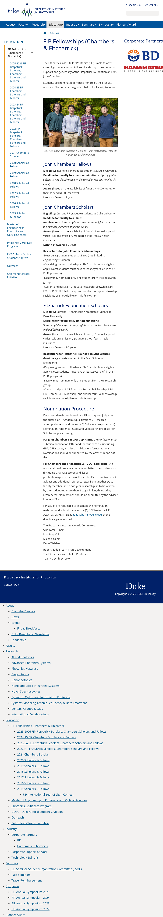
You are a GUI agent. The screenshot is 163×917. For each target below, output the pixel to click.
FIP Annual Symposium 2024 (30, 898)
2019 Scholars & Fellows (19, 174)
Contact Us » (11, 584)
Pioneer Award (126, 24)
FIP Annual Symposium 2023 (30, 903)
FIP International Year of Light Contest (48, 794)
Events (15, 623)
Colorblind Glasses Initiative (18, 275)
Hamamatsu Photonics (32, 846)
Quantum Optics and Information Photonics (40, 697)
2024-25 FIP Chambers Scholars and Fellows (18, 93)
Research (38, 24)
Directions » (134, 5)
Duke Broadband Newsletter (30, 634)
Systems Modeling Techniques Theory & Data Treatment (49, 703)
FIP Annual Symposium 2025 (30, 892)
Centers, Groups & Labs (27, 708)
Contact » (151, 5)
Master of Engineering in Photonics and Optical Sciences (17, 230)
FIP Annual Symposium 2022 (30, 909)
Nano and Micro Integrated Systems (35, 686)
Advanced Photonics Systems (31, 663)
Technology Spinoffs (25, 857)
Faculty (23, 24)
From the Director (23, 611)
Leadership (18, 640)
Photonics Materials (24, 668)
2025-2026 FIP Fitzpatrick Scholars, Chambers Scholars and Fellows (18, 72)
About (10, 24)
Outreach (12, 266)
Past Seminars (21, 875)
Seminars (88, 24)
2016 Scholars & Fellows (19, 205)
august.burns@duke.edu (87, 514)
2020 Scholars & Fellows (19, 164)
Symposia (105, 24)
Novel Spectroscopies (25, 691)
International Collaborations (30, 714)
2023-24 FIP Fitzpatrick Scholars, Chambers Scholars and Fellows (18, 113)
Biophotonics (20, 674)
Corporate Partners (24, 834)
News (15, 617)
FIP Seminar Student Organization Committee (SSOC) (46, 869)
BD (19, 840)
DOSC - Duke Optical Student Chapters (19, 256)
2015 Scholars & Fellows (18, 215)
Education (55, 24)
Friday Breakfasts (28, 628)
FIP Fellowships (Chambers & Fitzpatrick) (17, 53)
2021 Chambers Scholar (19, 154)
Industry (71, 24)
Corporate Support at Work (29, 852)
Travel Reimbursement (26, 880)
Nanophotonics (21, 680)
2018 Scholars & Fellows (19, 184)
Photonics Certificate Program (19, 244)
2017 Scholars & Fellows (19, 194)
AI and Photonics (22, 657)
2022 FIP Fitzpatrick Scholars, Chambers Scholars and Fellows (18, 137)
